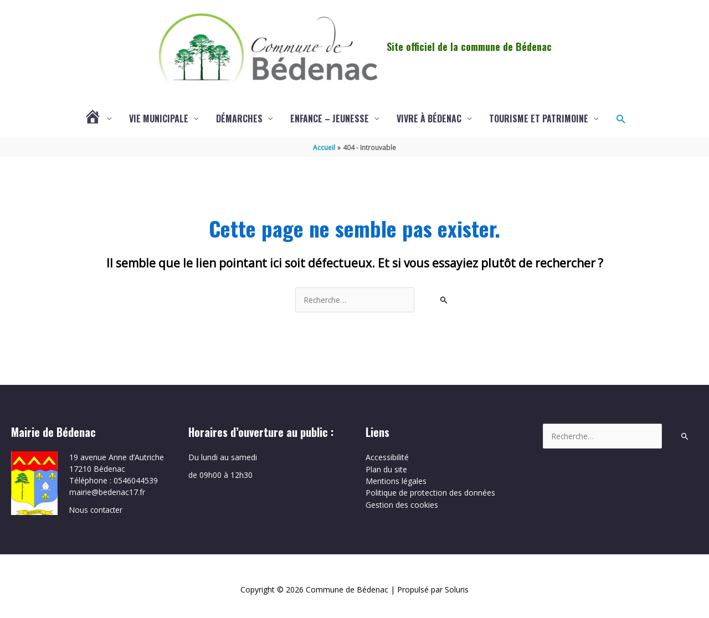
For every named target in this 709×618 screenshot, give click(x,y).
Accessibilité (387, 457)
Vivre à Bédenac (429, 119)
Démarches (239, 119)
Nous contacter (97, 509)
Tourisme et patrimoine (538, 119)
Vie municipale (158, 119)
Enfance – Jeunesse (329, 119)
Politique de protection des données (430, 492)
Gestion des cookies (402, 504)
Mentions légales (396, 481)
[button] (620, 119)
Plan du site (386, 469)
